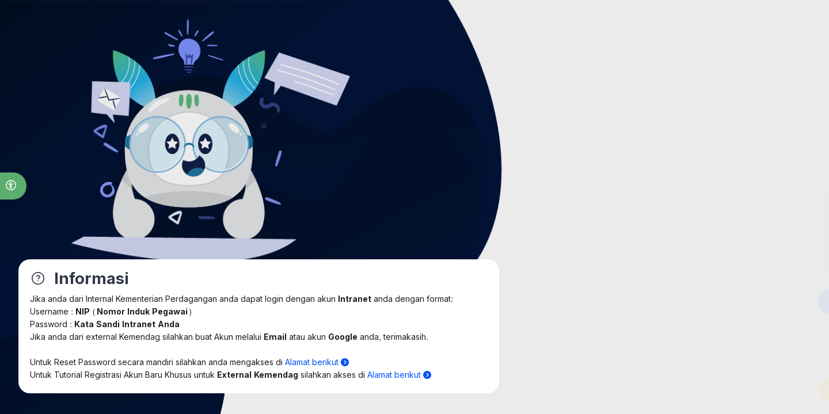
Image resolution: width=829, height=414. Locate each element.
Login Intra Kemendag (679, 301)
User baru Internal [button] (679, 390)
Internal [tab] (636, 138)
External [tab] (722, 138)
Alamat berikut (317, 362)
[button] (13, 186)
